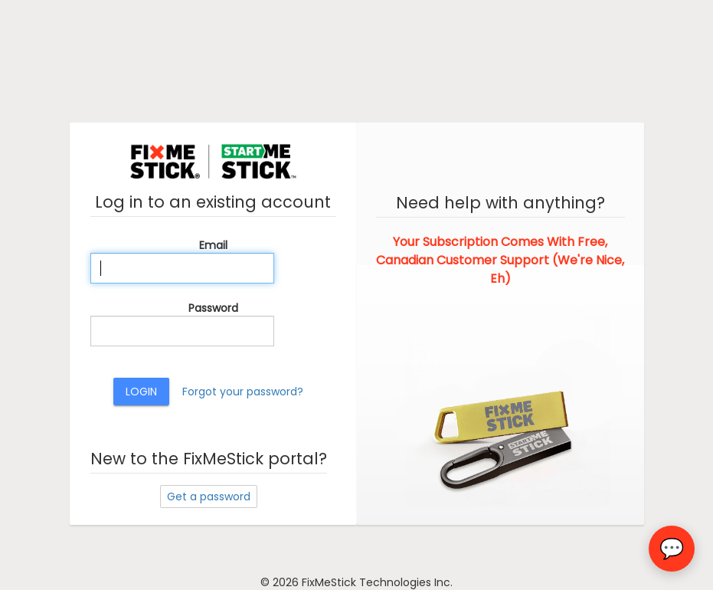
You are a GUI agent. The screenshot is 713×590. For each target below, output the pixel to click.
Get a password (208, 496)
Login (141, 391)
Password (213, 308)
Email (213, 245)
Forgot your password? (242, 391)
